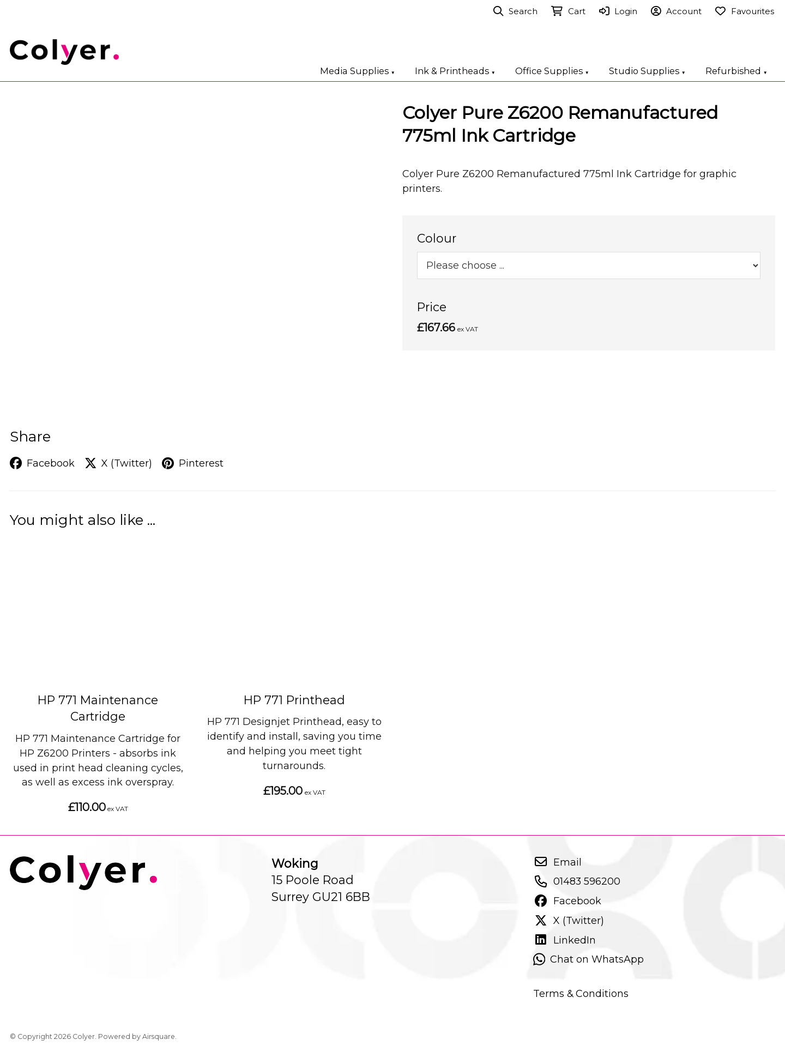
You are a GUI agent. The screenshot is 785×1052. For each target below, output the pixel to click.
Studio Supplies (647, 70)
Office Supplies (552, 70)
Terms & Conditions (581, 994)
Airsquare (158, 1036)
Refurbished (736, 70)
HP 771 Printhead (294, 700)
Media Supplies (357, 70)
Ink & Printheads (455, 70)
